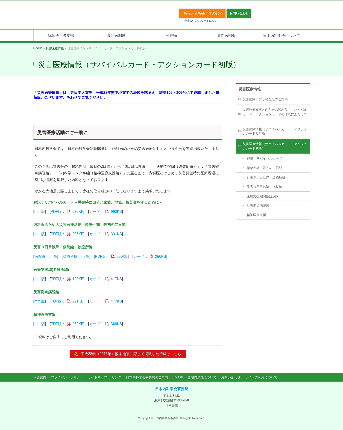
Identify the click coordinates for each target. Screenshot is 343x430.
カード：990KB (105, 212)
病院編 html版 (45, 256)
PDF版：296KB (67, 234)
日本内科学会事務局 (171, 389)
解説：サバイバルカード (264, 158)
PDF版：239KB (67, 324)
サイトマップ (97, 377)
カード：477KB (105, 301)
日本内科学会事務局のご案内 (147, 377)
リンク (116, 377)
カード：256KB (149, 256)
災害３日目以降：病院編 (264, 187)
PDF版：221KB (67, 301)
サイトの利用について (261, 377)
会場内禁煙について (202, 377)
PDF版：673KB (67, 212)
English (178, 377)
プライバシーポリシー (67, 377)
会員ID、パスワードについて (202, 20)
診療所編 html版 (76, 256)
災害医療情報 (250, 89)
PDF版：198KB (67, 279)
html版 (39, 212)
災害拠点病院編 (258, 205)
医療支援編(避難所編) (262, 196)
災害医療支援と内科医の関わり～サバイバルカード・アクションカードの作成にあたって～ (275, 114)
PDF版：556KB (111, 256)
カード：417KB (105, 279)
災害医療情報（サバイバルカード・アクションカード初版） (275, 146)
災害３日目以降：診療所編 (266, 177)
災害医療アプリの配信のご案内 (265, 99)
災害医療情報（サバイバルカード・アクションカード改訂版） (275, 131)
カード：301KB (105, 234)
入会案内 (39, 377)
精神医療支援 (256, 215)
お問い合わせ (230, 377)
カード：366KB (105, 324)
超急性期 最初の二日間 (264, 168)
